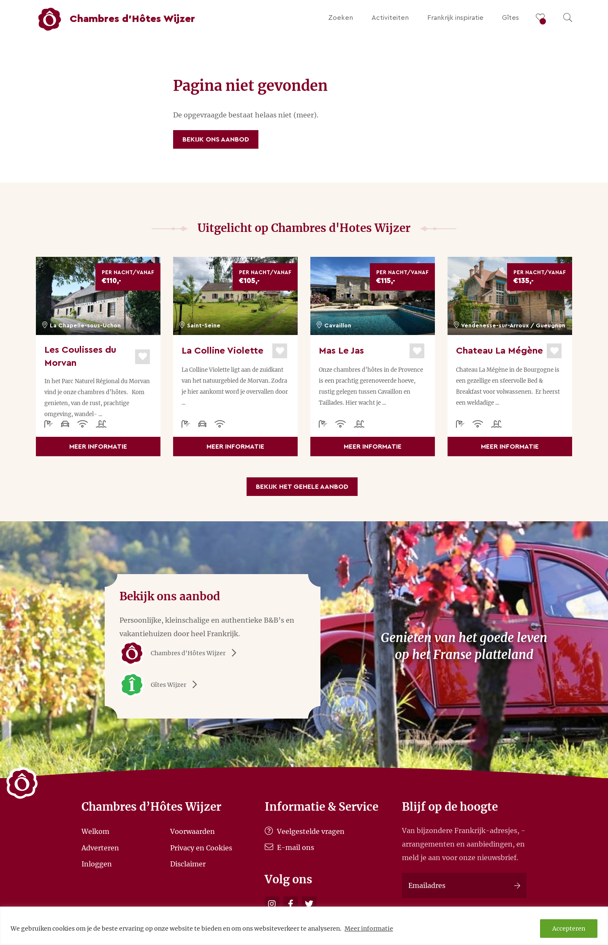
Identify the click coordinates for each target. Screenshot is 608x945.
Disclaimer (188, 864)
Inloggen (96, 864)
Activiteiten (390, 17)
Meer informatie (369, 928)
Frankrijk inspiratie (455, 17)
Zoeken (340, 17)
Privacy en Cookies (201, 847)
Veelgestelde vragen (305, 831)
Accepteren (568, 928)
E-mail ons (289, 847)
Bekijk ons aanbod (215, 139)
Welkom (95, 831)
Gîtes (510, 17)
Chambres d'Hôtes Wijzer (180, 653)
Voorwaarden (192, 831)
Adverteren (100, 847)
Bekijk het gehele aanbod (302, 486)
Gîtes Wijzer (161, 684)
